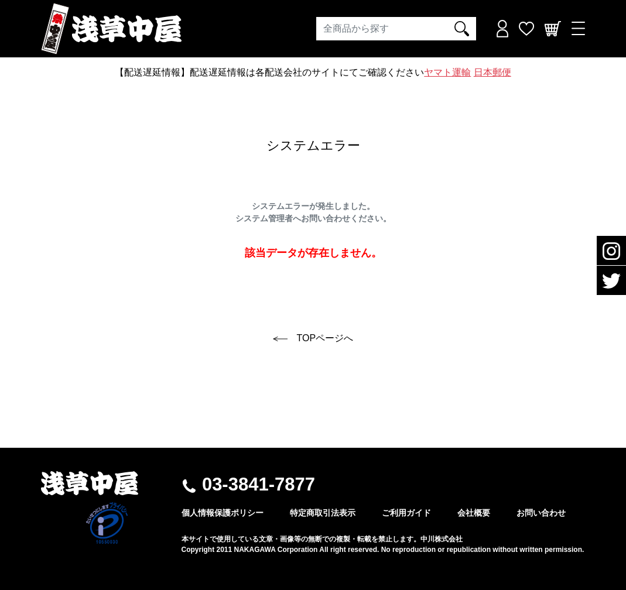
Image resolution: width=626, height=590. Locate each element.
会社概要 (473, 512)
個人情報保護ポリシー (223, 512)
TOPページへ (313, 338)
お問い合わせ (541, 512)
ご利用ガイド (406, 512)
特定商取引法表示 (322, 512)
